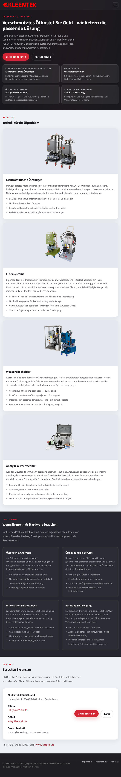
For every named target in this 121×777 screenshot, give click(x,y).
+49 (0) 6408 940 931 (18, 710)
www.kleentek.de (45, 745)
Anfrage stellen (43, 57)
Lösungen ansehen (16, 57)
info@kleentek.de (17, 721)
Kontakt (114, 761)
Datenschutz (101, 761)
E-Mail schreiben (86, 713)
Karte (107, 714)
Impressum (87, 761)
